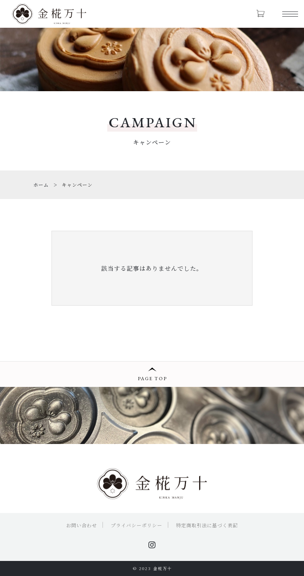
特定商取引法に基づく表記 (207, 525)
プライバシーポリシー (136, 525)
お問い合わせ (81, 525)
